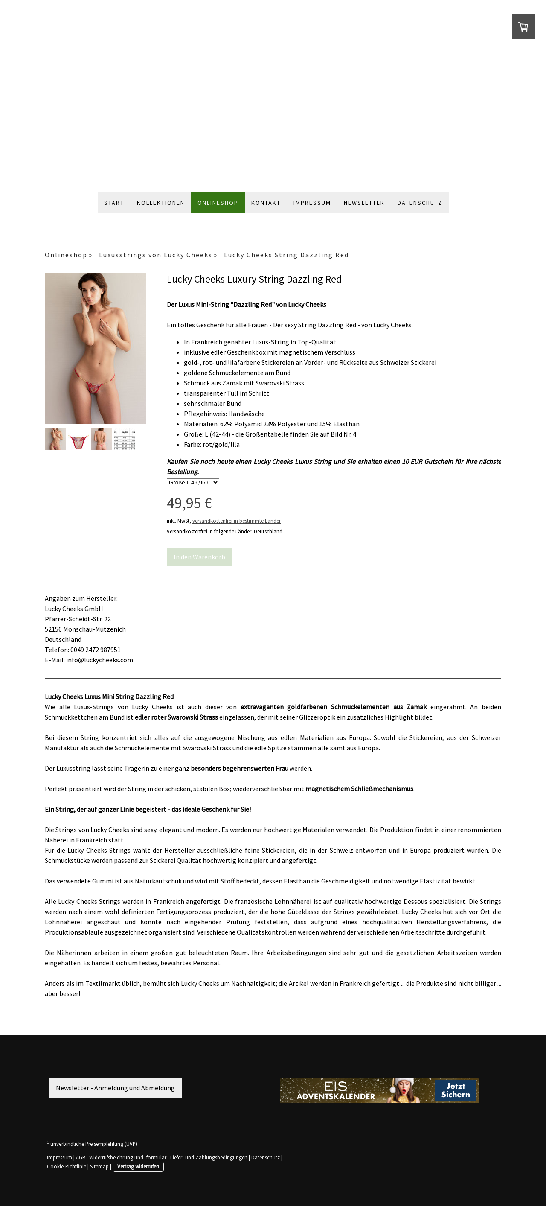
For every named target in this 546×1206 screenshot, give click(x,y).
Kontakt (266, 203)
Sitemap (99, 1166)
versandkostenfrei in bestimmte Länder (236, 520)
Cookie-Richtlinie (66, 1166)
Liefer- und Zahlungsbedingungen (208, 1157)
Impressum (312, 203)
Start (114, 203)
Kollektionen (161, 203)
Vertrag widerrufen (138, 1166)
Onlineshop (217, 203)
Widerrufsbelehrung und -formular (127, 1157)
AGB (80, 1157)
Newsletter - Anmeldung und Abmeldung (115, 1088)
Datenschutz (420, 203)
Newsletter (364, 203)
